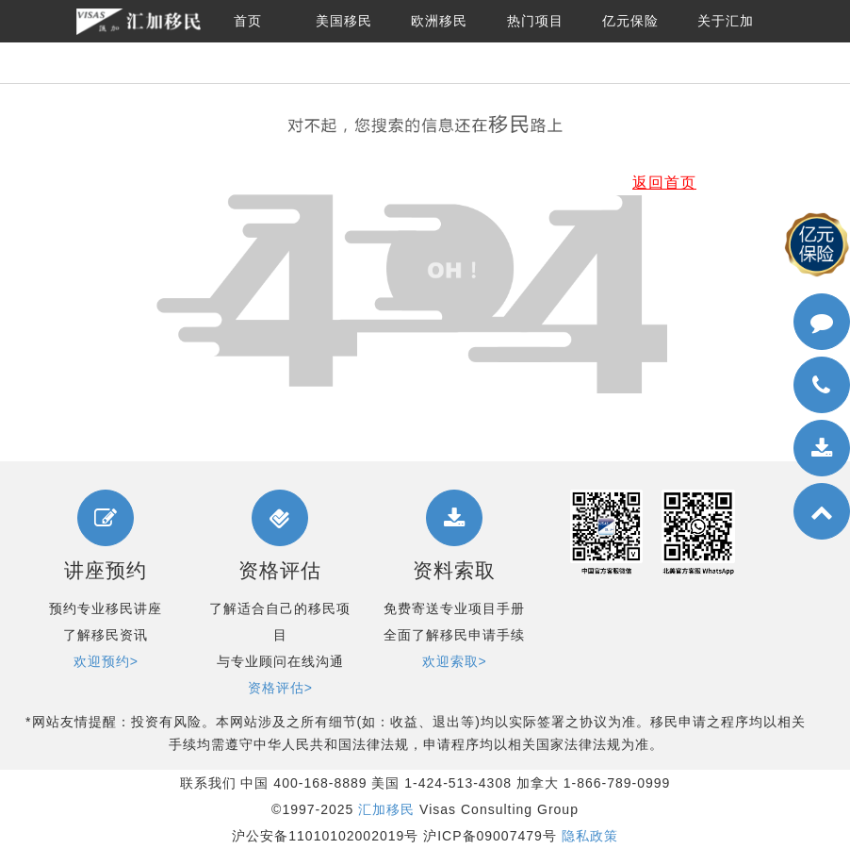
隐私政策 (590, 835)
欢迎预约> (106, 661)
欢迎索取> (454, 661)
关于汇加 (725, 20)
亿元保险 (630, 20)
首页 (248, 20)
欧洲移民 (439, 20)
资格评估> (280, 687)
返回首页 (664, 183)
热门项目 (535, 20)
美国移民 (344, 20)
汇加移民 (386, 809)
